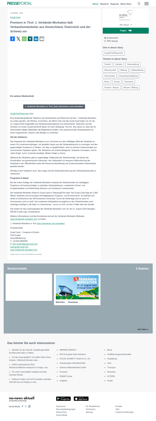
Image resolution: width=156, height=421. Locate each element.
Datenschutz (61, 412)
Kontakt (118, 406)
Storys (96, 4)
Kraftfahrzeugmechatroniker (119, 354)
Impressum (61, 406)
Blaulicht (104, 4)
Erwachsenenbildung (129, 76)
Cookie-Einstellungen (124, 412)
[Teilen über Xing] (30, 38)
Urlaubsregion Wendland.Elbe (72, 363)
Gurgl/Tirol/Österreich (19, 114)
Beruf (109, 350)
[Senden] (41, 38)
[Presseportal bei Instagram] (28, 406)
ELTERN (111, 376)
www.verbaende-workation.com (23, 219)
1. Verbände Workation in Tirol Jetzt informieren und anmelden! (54, 106)
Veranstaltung (133, 64)
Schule (117, 82)
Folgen (125, 31)
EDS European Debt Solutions (73, 354)
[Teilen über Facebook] (12, 38)
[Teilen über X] (18, 38)
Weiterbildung (138, 70)
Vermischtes (109, 76)
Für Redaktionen (93, 406)
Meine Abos (126, 4)
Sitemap (89, 412)
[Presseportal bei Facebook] (21, 407)
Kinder (110, 381)
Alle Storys (126, 25)
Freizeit (107, 64)
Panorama (129, 82)
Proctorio (63, 372)
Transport (111, 367)
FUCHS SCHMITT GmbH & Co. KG (75, 359)
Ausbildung (112, 359)
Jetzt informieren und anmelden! (51, 223)
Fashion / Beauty (111, 88)
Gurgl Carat (15, 17)
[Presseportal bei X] (25, 407)
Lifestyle (119, 64)
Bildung (124, 70)
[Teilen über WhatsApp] (24, 38)
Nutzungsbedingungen (66, 409)
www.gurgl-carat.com (19, 247)
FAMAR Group (66, 376)
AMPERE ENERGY (68, 350)
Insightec (63, 381)
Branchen (111, 372)
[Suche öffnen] (139, 3)
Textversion (91, 409)
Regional (114, 4)
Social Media (61, 415)
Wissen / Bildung (131, 88)
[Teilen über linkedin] (36, 38)
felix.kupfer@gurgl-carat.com (25, 244)
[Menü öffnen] (146, 3)
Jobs (117, 409)
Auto (109, 363)
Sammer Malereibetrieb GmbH (73, 367)
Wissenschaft (110, 70)
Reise (106, 82)
